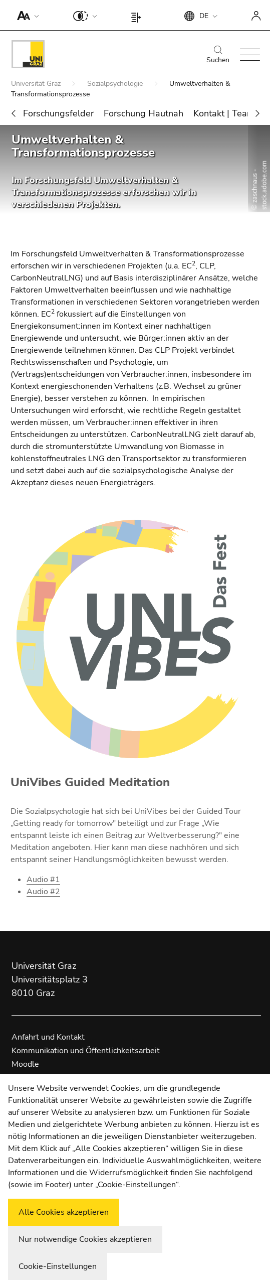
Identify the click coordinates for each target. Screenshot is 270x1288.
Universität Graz (37, 83)
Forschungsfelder (58, 113)
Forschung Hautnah (143, 113)
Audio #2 (43, 891)
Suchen (217, 55)
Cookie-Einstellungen (58, 1266)
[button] (26, 15)
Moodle (25, 1064)
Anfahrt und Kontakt (48, 1037)
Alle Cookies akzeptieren (64, 1212)
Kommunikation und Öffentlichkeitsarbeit (86, 1050)
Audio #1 (43, 879)
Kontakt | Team (223, 113)
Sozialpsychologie (116, 83)
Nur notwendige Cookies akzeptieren (85, 1239)
